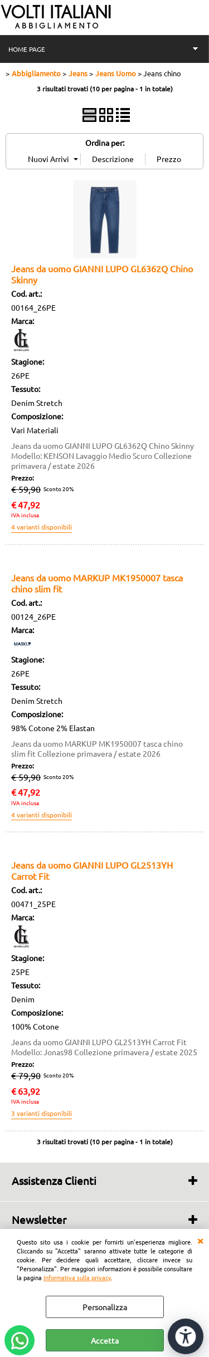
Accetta (105, 1340)
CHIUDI (200, 1240)
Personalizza (104, 1307)
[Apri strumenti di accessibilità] (185, 1336)
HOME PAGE (26, 49)
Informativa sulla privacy (77, 1277)
